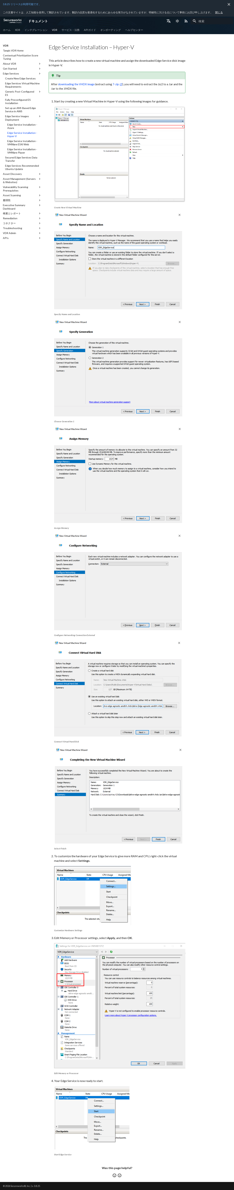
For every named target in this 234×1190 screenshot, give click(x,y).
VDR (54, 29)
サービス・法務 (71, 29)
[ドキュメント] (12, 21)
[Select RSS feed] (186, 21)
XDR (17, 29)
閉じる (219, 12)
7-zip (116, 84)
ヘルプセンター (134, 29)
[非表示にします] (229, 4)
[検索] (211, 21)
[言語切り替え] (168, 21)
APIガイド (90, 29)
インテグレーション (36, 29)
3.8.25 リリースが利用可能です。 (22, 4)
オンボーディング (110, 29)
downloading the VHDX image (76, 84)
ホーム (7, 29)
